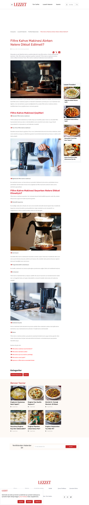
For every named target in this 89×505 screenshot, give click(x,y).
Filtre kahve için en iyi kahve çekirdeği (22, 354)
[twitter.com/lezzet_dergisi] (70, 497)
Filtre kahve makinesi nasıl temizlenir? (22, 348)
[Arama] (77, 4)
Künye (15, 488)
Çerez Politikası (62, 488)
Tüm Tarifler (36, 4)
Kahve (26, 374)
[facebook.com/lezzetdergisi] (64, 497)
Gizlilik (50, 488)
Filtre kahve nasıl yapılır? (18, 357)
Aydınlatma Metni (38, 488)
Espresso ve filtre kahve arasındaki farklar (23, 360)
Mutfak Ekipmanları (33, 31)
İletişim (27, 488)
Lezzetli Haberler (47, 4)
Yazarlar (58, 4)
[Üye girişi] (70, 4)
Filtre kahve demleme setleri (19, 351)
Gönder (71, 446)
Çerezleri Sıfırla (73, 488)
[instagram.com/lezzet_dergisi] (67, 497)
